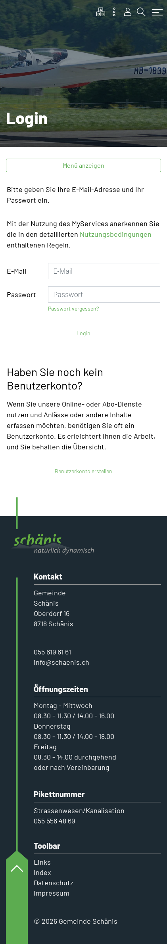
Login (83, 333)
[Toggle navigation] (155, 8)
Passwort (21, 294)
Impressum (51, 892)
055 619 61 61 (52, 651)
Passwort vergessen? (73, 308)
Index (42, 872)
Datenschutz (53, 882)
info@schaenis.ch (61, 662)
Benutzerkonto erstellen (83, 471)
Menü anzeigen (83, 165)
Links (42, 862)
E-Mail (16, 271)
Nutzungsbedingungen (116, 234)
